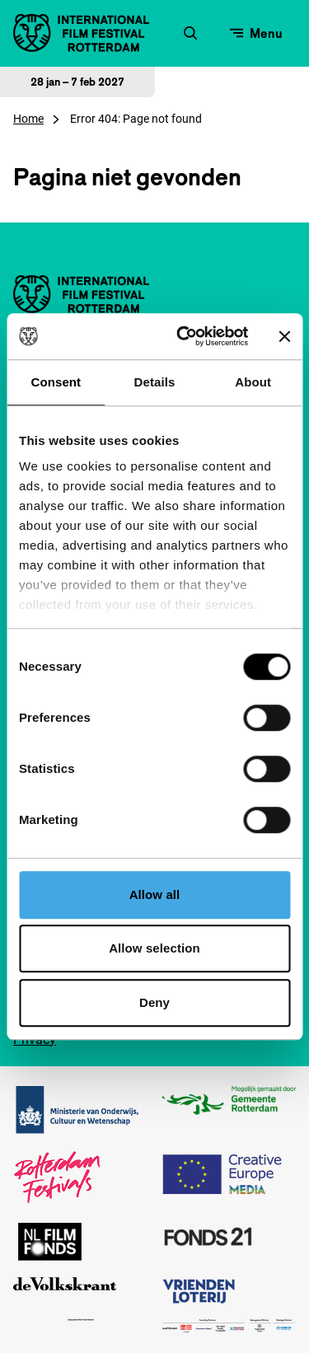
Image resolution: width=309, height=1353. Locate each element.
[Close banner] (284, 336)
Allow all (154, 894)
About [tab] (253, 382)
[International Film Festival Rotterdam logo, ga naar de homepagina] (81, 33)
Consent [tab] (55, 382)
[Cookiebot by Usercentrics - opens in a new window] (184, 336)
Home (28, 118)
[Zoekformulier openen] (190, 33)
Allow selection (154, 948)
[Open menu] (256, 33)
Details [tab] (155, 382)
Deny (154, 1002)
